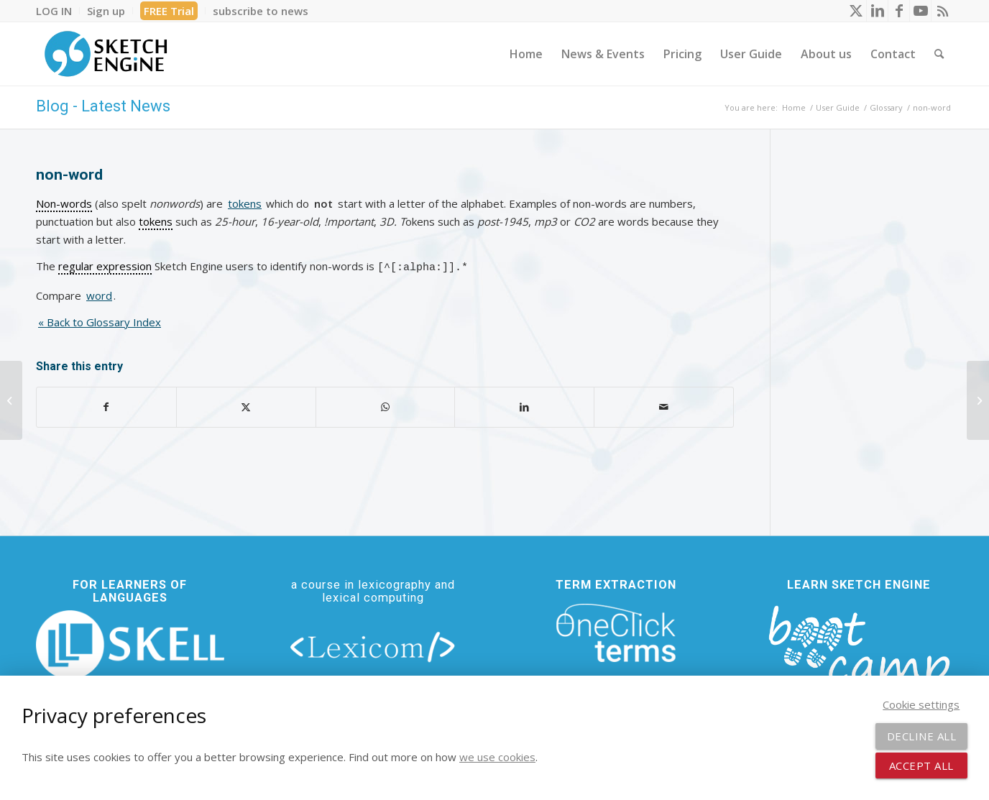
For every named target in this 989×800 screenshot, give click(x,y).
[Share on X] (246, 405)
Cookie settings (921, 704)
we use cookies (497, 757)
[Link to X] (855, 11)
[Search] (939, 54)
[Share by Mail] (663, 405)
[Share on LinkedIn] (524, 405)
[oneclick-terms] (616, 631)
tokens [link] (155, 221)
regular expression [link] (105, 266)
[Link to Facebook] (898, 11)
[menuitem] (58, 10)
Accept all (921, 765)
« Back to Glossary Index (99, 320)
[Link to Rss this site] (942, 11)
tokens (245, 203)
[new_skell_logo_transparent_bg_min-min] (130, 642)
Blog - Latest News (103, 106)
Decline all (922, 736)
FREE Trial (169, 11)
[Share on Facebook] (106, 405)
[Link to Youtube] (920, 11)
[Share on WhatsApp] (385, 405)
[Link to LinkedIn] (877, 11)
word (99, 293)
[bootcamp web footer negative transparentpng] (859, 652)
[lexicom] (373, 644)
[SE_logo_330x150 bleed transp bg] (105, 54)
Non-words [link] (64, 203)
